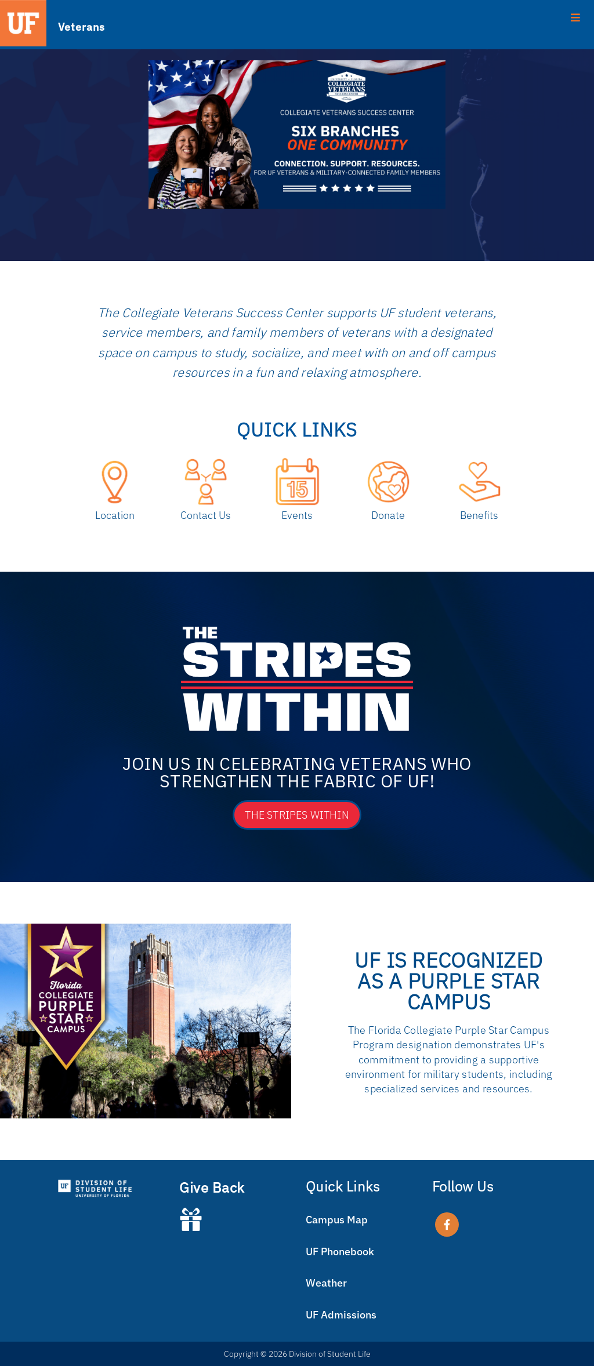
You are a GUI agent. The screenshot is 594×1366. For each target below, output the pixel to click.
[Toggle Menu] (297, 17)
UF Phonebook (340, 1251)
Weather (326, 1282)
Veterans (81, 26)
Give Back (212, 1187)
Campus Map (337, 1219)
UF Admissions (341, 1314)
